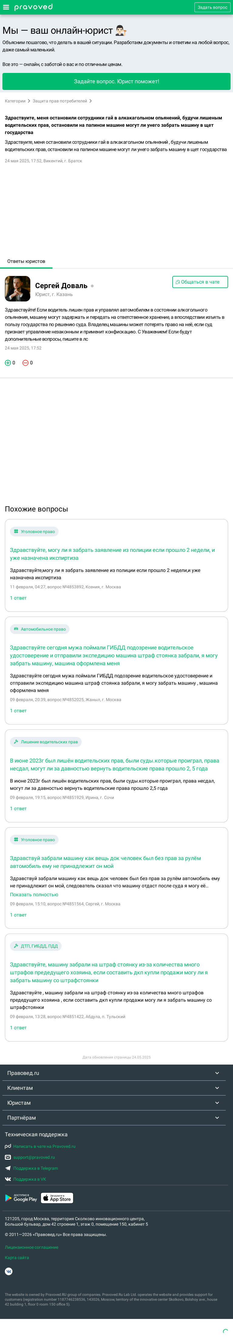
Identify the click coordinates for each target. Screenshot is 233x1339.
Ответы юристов (26, 261)
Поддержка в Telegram (31, 1168)
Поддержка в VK (25, 1179)
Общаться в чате (197, 282)
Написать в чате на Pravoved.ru (40, 1146)
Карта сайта (17, 1257)
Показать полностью (34, 894)
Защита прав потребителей (60, 100)
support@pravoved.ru (30, 1157)
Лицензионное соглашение (31, 1247)
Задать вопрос (212, 7)
